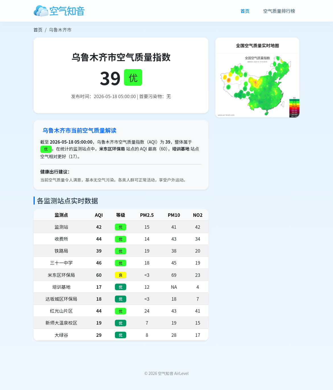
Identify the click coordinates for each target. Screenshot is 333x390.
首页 (244, 10)
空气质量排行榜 (279, 10)
